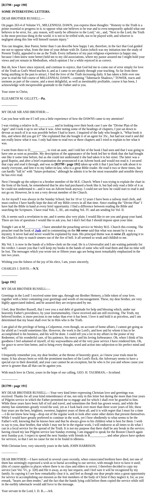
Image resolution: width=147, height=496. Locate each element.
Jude (38, 230)
